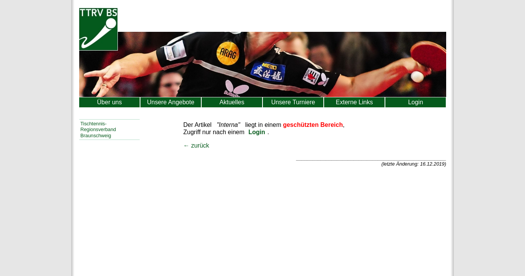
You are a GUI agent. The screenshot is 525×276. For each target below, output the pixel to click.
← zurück (196, 145)
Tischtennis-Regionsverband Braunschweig (98, 129)
